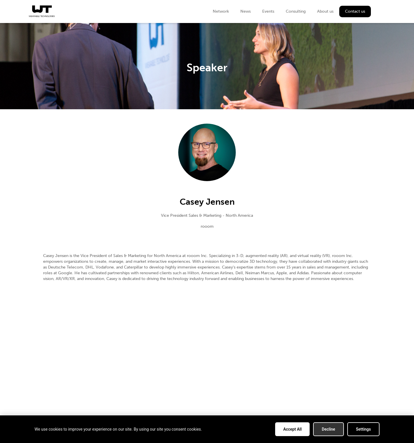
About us (325, 11)
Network (221, 11)
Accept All (292, 429)
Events (268, 11)
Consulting (296, 11)
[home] (41, 11)
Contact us (355, 11)
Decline (328, 429)
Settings (363, 429)
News (245, 11)
